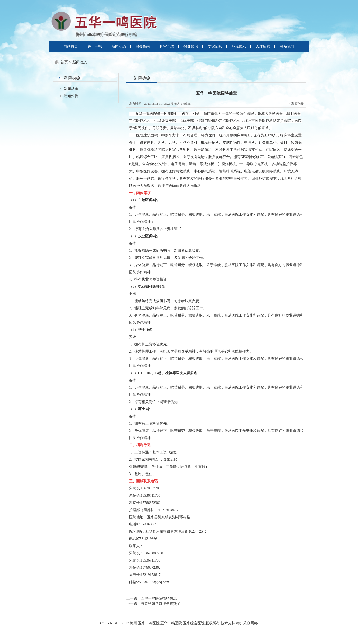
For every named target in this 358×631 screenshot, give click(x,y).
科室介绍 (167, 46)
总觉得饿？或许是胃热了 (160, 604)
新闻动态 (119, 46)
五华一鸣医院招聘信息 (159, 598)
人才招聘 (263, 46)
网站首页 (70, 46)
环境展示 (239, 46)
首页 (64, 62)
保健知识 (190, 46)
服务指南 (142, 46)
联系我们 (287, 46)
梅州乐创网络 (247, 623)
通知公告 (71, 96)
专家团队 (215, 46)
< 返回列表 (296, 104)
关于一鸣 (94, 46)
